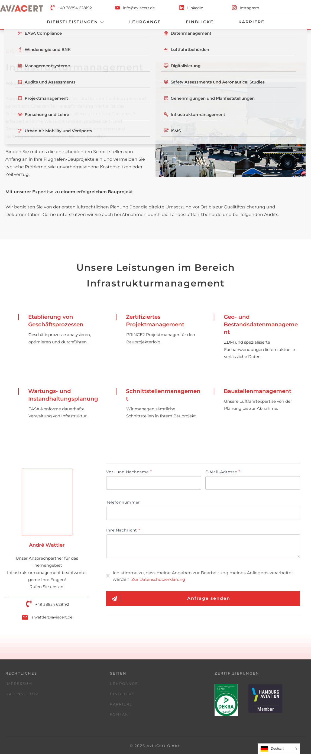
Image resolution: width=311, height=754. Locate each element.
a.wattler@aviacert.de (51, 617)
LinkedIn (195, 7)
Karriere (121, 704)
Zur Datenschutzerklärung (158, 579)
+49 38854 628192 (75, 7)
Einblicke (122, 694)
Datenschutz (21, 694)
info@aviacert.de (139, 7)
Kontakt (120, 714)
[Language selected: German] (279, 748)
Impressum (18, 683)
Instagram (249, 7)
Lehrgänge (124, 683)
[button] (12, 742)
